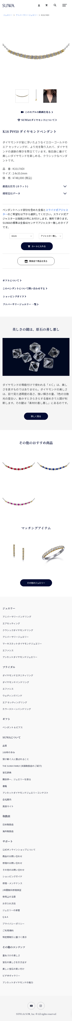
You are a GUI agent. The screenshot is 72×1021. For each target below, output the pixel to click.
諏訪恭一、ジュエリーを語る (17, 779)
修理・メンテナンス (12, 883)
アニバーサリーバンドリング (17, 616)
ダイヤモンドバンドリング (16, 682)
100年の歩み (9, 752)
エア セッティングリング (15, 702)
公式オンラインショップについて (19, 849)
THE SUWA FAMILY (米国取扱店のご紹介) (22, 765)
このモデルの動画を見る (36, 112)
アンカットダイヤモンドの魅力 (18, 982)
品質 (5, 745)
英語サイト (8, 806)
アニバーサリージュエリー (27, 15)
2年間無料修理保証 (12, 890)
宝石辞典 (7, 772)
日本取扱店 (8, 824)
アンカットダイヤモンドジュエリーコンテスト (25, 792)
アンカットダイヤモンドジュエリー (20, 657)
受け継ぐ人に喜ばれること (16, 759)
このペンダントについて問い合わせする (24, 288)
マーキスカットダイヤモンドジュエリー (22, 643)
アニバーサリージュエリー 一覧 (20, 304)
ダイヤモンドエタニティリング (18, 675)
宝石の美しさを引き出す (15, 962)
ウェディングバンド (12, 695)
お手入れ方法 (9, 903)
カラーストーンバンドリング (17, 709)
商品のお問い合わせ (12, 856)
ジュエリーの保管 (11, 910)
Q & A (5, 916)
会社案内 (7, 799)
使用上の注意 (9, 896)
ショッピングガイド (13, 296)
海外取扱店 (8, 831)
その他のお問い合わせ (14, 869)
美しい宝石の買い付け (14, 968)
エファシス (8, 650)
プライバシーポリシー (14, 923)
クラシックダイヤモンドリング (18, 630)
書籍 (5, 786)
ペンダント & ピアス (13, 727)
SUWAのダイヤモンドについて (36, 120)
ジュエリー (8, 15)
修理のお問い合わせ (12, 863)
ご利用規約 (8, 930)
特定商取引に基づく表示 (15, 937)
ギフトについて (11, 280)
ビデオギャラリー (11, 975)
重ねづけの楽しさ (11, 955)
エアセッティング (11, 623)
